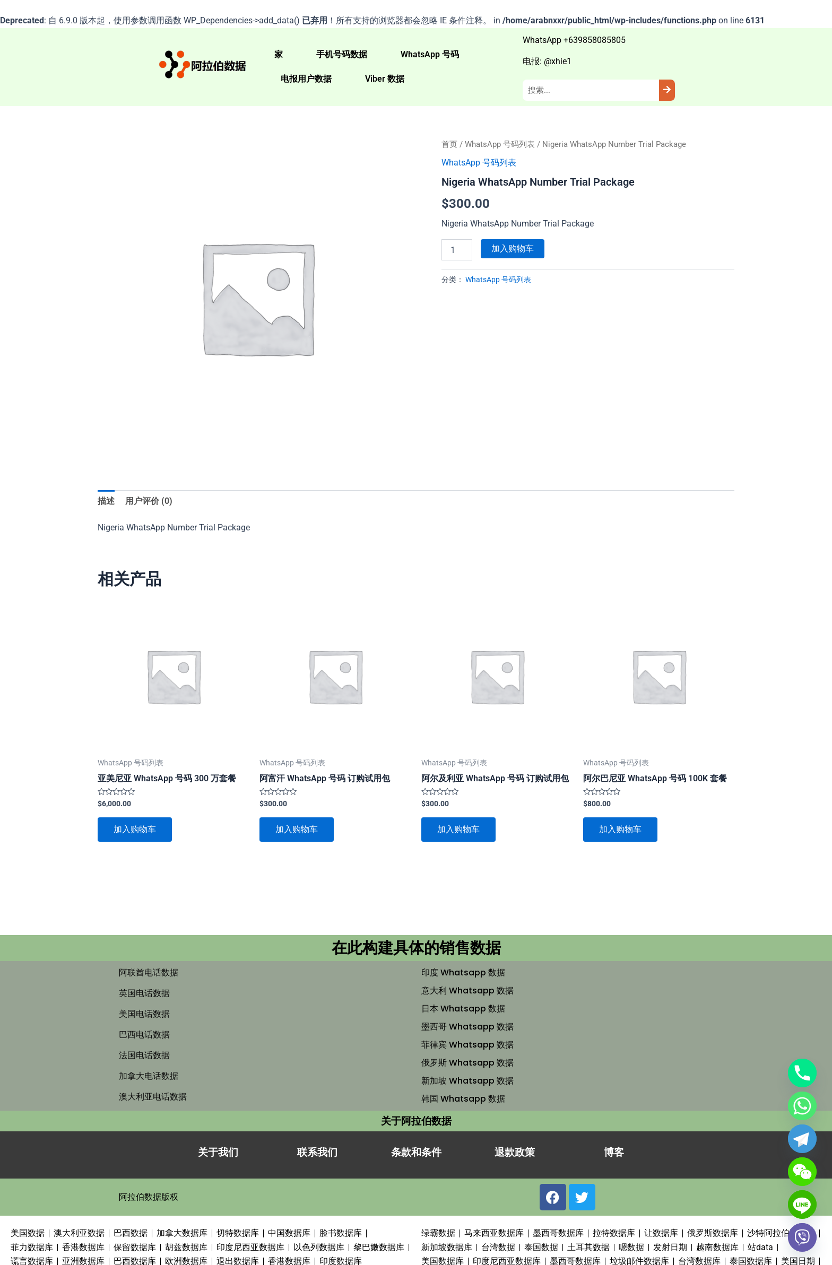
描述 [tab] (106, 501)
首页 (449, 144)
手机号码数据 (341, 54)
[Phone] (802, 1073)
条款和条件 (416, 1152)
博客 (614, 1152)
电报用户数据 (306, 79)
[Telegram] (802, 1138)
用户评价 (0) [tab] (148, 501)
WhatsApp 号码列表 (500, 144)
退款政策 (515, 1152)
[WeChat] (802, 1171)
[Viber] (802, 1237)
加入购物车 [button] (135, 829)
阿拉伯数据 (140, 1197)
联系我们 (317, 1152)
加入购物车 (512, 248)
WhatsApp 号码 (430, 54)
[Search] (667, 90)
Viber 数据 (384, 79)
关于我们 (218, 1152)
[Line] (802, 1204)
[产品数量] (456, 249)
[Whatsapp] (802, 1106)
